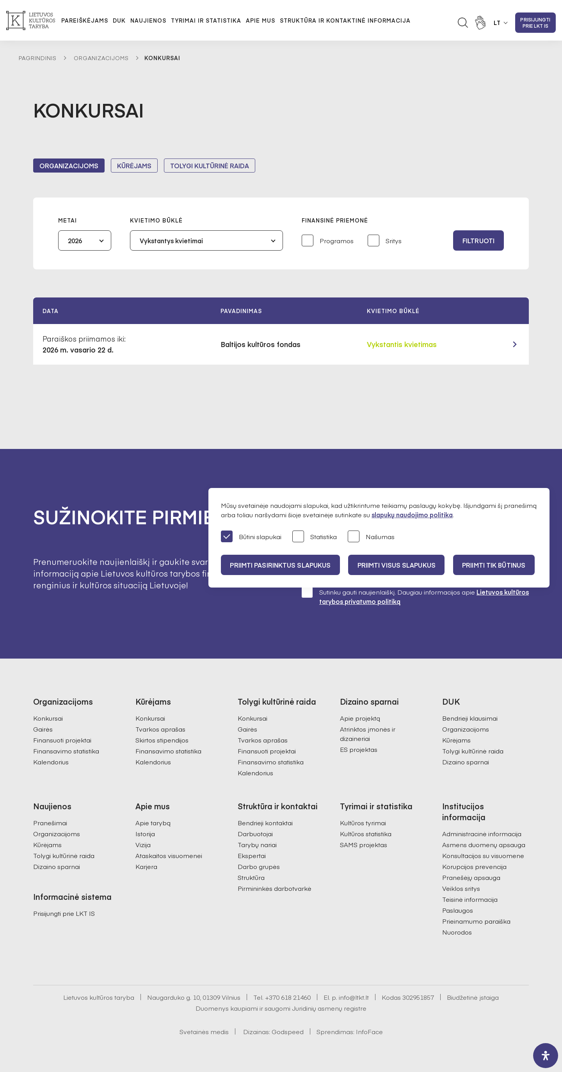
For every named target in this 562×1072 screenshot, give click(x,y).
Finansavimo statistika (66, 750)
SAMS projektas (363, 844)
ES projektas (358, 749)
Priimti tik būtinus (495, 565)
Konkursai (48, 718)
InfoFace (369, 1031)
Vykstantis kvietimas (402, 344)
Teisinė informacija (470, 899)
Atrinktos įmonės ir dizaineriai (367, 734)
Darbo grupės (259, 866)
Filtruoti (478, 240)
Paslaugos (457, 910)
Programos (328, 241)
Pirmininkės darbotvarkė (274, 888)
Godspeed (288, 1031)
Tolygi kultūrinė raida (209, 165)
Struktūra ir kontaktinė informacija (345, 20)
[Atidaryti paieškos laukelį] (463, 22)
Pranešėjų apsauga (471, 877)
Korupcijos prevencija (474, 866)
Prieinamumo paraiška (476, 921)
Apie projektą (360, 718)
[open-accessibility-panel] (545, 1055)
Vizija (143, 844)
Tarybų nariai (257, 844)
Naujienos (148, 20)
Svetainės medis (204, 1031)
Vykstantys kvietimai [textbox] (171, 240)
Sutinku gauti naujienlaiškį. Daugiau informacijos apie (415, 596)
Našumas (371, 537)
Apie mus (260, 20)
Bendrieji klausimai (470, 718)
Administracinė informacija (481, 833)
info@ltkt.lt (354, 997)
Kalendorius (51, 761)
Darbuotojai (255, 833)
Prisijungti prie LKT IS (535, 22)
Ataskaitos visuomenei (168, 855)
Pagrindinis (38, 58)
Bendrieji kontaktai (265, 822)
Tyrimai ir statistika (206, 20)
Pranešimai (50, 822)
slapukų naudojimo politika (412, 514)
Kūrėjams (134, 165)
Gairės (43, 729)
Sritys (385, 241)
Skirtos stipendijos (162, 739)
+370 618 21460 (288, 997)
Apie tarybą (153, 822)
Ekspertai (252, 855)
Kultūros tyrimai (363, 822)
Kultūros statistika (365, 833)
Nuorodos (457, 932)
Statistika (314, 537)
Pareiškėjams (84, 20)
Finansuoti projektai (62, 739)
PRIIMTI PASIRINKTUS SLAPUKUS (280, 565)
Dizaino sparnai (465, 761)
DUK (119, 20)
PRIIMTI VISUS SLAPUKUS (397, 565)
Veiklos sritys (461, 888)
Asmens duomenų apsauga (483, 844)
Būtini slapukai (251, 537)
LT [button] (497, 23)
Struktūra (251, 877)
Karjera (146, 866)
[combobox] (84, 240)
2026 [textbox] (75, 240)
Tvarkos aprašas (160, 729)
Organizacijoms (101, 58)
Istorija (145, 833)
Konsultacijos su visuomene (483, 855)
